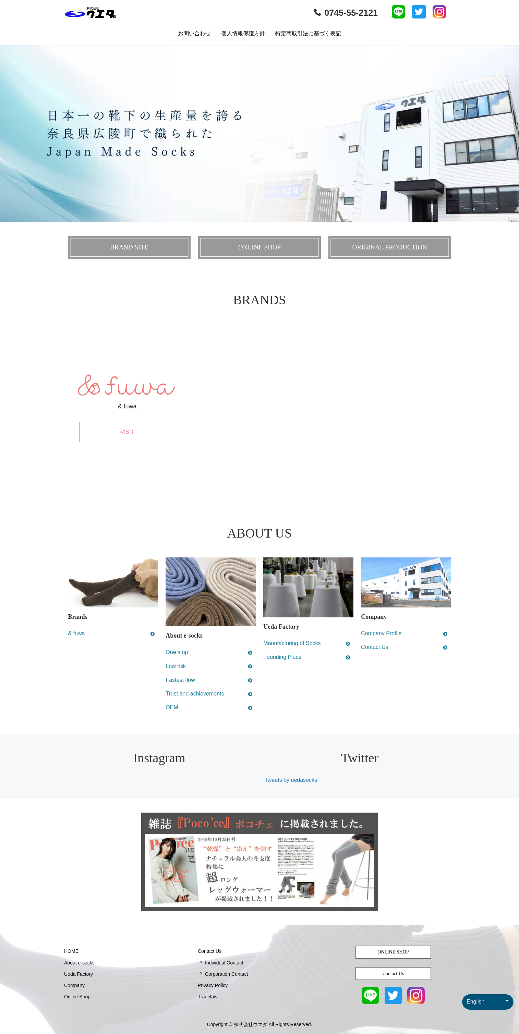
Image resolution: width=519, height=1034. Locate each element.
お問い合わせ (194, 33)
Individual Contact (224, 962)
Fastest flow (180, 680)
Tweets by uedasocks (291, 780)
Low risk (176, 666)
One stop (177, 652)
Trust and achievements (195, 694)
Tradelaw (207, 996)
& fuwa (76, 633)
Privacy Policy (213, 985)
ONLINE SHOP (259, 247)
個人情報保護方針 (243, 33)
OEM (172, 707)
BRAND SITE (129, 247)
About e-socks (79, 962)
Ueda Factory (78, 974)
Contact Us (374, 647)
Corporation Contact (226, 974)
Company (74, 985)
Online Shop (77, 996)
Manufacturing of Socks (292, 643)
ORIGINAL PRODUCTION (389, 247)
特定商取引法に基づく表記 (308, 33)
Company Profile (381, 633)
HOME (71, 951)
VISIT (127, 432)
